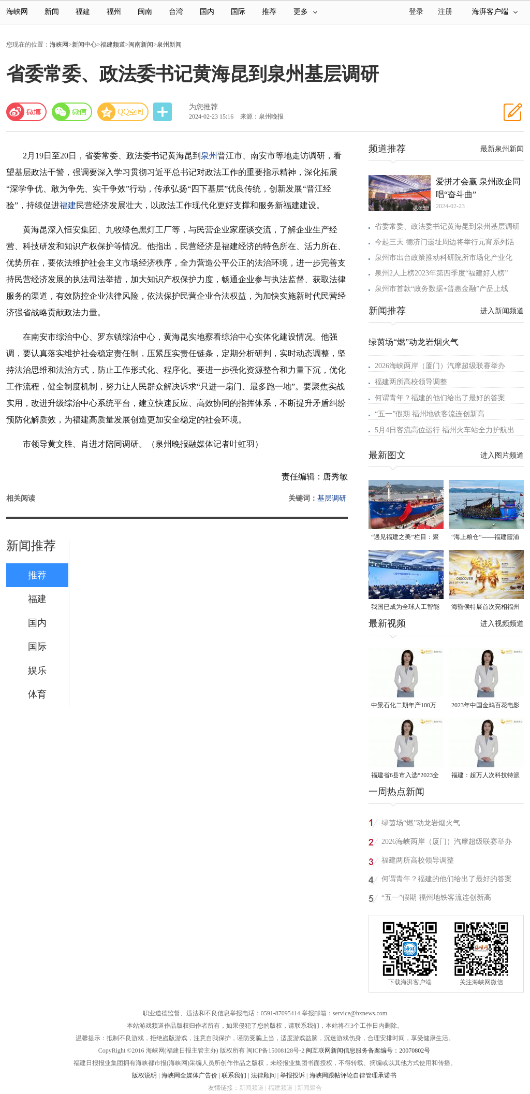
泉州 (209, 155)
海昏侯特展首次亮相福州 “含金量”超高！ (485, 607)
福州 (114, 12)
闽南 (145, 12)
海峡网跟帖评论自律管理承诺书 (353, 1075)
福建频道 (112, 44)
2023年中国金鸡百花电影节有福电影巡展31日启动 (485, 706)
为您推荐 (203, 107)
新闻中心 (84, 44)
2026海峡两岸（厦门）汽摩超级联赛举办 (440, 366)
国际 (238, 12)
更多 (305, 12)
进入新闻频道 (502, 311)
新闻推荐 (31, 545)
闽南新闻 (140, 44)
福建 (83, 12)
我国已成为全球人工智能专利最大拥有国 (405, 607)
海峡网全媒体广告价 (189, 1075)
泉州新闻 (169, 44)
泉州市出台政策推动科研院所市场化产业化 (443, 257)
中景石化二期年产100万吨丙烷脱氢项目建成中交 (405, 706)
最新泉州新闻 (502, 149)
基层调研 (331, 498)
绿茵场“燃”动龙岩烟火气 (414, 342)
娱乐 (37, 670)
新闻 (52, 12)
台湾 (176, 12)
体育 (37, 694)
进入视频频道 (502, 624)
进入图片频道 (502, 455)
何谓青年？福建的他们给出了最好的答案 (440, 398)
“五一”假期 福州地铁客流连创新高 (429, 414)
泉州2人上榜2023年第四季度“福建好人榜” (441, 273)
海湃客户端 (495, 12)
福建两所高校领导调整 (411, 382)
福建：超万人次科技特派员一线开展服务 (485, 775)
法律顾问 (263, 1075)
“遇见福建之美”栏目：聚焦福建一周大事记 (405, 537)
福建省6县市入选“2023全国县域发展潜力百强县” (405, 775)
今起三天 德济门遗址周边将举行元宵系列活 (444, 242)
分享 (163, 112)
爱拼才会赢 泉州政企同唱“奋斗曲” (478, 188)
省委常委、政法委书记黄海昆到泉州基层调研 (447, 226)
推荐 (269, 12)
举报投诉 (292, 1075)
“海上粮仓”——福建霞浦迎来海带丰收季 (485, 537)
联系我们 (234, 1075)
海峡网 (17, 12)
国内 (207, 12)
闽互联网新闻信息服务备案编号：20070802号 (368, 1050)
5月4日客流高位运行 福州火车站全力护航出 (444, 430)
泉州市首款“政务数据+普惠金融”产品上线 (441, 289)
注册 (445, 12)
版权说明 (144, 1075)
